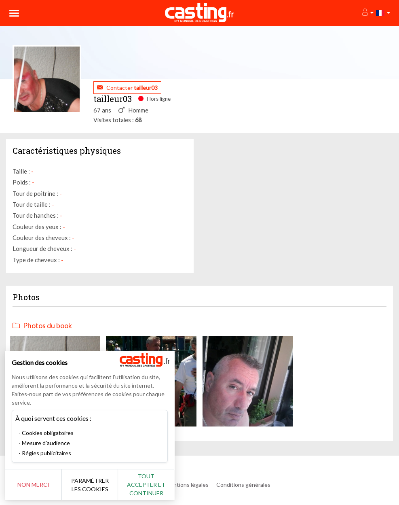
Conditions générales (243, 484)
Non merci (33, 484)
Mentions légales (187, 484)
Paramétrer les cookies (90, 484)
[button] (367, 13)
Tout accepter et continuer (146, 485)
